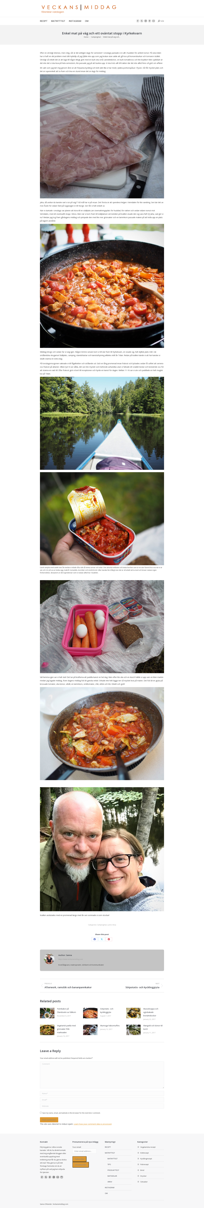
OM (106, 1193)
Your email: (76, 1147)
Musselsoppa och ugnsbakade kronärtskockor (150, 1012)
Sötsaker (144, 1182)
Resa (114, 925)
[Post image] (47, 1013)
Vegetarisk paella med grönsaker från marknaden (66, 1029)
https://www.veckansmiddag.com (70, 959)
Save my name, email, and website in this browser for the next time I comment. (71, 1113)
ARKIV (110, 1182)
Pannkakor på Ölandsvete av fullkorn (66, 1010)
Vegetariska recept (147, 1147)
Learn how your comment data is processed (92, 1124)
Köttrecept (144, 1153)
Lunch (109, 925)
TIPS (109, 1164)
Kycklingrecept (146, 1158)
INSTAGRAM (109, 1187)
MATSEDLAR (112, 1176)
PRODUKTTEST (113, 1170)
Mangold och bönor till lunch (152, 1027)
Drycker (143, 1176)
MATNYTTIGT (110, 1153)
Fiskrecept (144, 1164)
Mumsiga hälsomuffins (110, 1025)
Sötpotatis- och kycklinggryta (106, 1010)
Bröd (142, 1170)
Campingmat (102, 925)
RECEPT (108, 1147)
